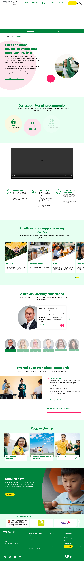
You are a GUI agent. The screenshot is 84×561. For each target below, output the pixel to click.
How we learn (43, 31)
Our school (11, 36)
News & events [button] (61, 3)
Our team (69, 31)
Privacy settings (53, 546)
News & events (32, 544)
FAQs (51, 542)
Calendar (52, 535)
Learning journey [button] (25, 3)
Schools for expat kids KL (34, 548)
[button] (80, 3)
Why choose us (16, 31)
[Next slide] (81, 205)
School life (31, 539)
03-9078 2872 (66, 540)
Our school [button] (43, 3)
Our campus (57, 31)
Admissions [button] (35, 2)
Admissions (31, 542)
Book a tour (68, 546)
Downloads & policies (54, 544)
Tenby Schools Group (33, 546)
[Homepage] (6, 36)
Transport (52, 537)
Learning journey (32, 537)
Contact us (66, 543)
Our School (31, 535)
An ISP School (30, 31)
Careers (51, 539)
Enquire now (72, 3)
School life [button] (52, 3)
